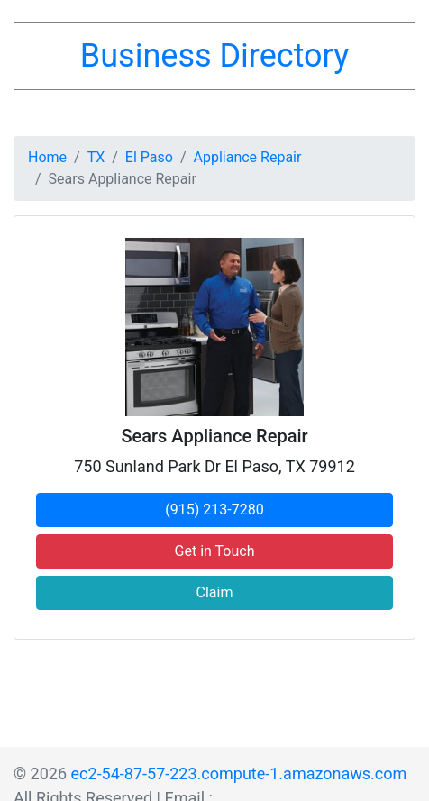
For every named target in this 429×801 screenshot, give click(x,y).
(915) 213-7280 (214, 509)
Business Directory (214, 56)
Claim (214, 592)
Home (47, 157)
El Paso (149, 157)
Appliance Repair (248, 157)
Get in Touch (215, 551)
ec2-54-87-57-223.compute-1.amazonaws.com (239, 773)
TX (96, 157)
